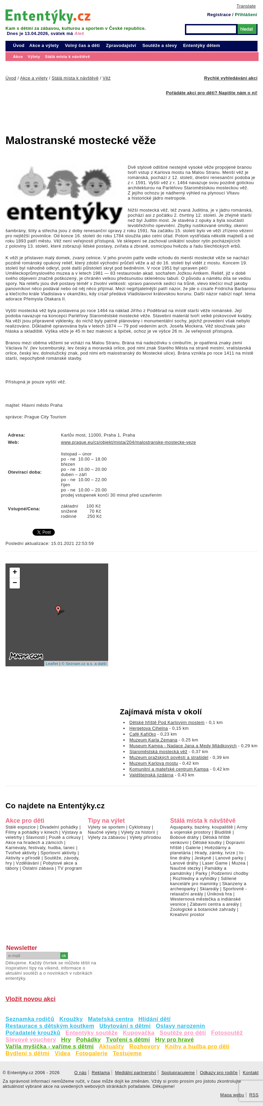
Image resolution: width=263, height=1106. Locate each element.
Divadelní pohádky (59, 827)
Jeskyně (203, 857)
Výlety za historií (138, 832)
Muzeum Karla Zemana (153, 739)
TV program (70, 868)
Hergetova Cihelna (148, 728)
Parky (202, 873)
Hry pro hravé (174, 1039)
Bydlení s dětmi (27, 1053)
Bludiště (223, 832)
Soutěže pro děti (183, 1033)
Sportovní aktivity (58, 852)
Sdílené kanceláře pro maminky (203, 881)
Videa (63, 1053)
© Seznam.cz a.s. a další (84, 664)
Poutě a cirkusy (64, 837)
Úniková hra (219, 893)
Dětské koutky (207, 842)
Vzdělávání (27, 863)
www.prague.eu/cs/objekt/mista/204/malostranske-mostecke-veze (128, 442)
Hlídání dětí (154, 1019)
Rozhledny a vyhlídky (195, 878)
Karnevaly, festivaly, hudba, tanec (40, 847)
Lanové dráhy (184, 863)
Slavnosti (35, 837)
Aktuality (111, 1046)
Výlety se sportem (106, 827)
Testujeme (127, 1053)
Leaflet (52, 664)
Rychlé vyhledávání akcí (231, 78)
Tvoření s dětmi (128, 1039)
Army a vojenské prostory (209, 829)
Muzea (238, 863)
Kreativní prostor (187, 914)
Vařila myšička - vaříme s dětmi (49, 1046)
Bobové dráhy (184, 837)
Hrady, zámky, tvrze (215, 852)
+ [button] (15, 573)
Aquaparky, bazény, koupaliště (201, 827)
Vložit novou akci (30, 999)
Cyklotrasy (140, 827)
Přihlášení (246, 14)
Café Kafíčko (142, 734)
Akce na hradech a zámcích (34, 842)
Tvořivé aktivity (21, 852)
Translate (246, 6)
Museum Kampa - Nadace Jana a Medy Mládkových (183, 745)
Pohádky (88, 1039)
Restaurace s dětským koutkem (49, 1026)
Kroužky (71, 1019)
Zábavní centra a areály (214, 904)
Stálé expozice (20, 827)
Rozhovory (144, 1046)
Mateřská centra (110, 1019)
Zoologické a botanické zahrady (203, 909)
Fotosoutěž (227, 1033)
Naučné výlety (102, 832)
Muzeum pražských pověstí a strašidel (169, 757)
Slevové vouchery (30, 1039)
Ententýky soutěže (91, 1033)
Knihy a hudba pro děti (197, 1046)
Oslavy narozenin (180, 1026)
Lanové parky (229, 857)
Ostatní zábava (37, 868)
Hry (66, 1039)
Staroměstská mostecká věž (158, 751)
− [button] (15, 583)
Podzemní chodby (229, 873)
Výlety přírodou (145, 837)
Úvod (19, 45)
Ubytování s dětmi (125, 1026)
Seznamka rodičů (29, 1019)
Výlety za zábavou (106, 837)
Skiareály (209, 888)
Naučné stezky (185, 868)
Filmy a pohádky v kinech (31, 832)
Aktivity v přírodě (22, 857)
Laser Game (215, 863)
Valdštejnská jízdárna (151, 774)
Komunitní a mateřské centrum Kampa (169, 769)
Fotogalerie (92, 1053)
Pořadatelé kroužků (32, 1033)
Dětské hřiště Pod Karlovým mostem (167, 722)
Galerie (193, 847)
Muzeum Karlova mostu (153, 763)
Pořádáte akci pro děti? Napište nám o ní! (212, 92)
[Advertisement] (115, 111)
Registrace (219, 14)
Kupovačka (138, 1033)
